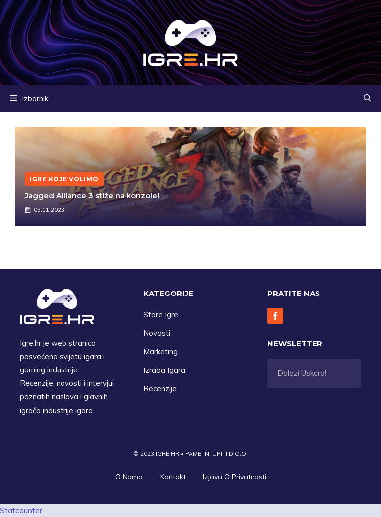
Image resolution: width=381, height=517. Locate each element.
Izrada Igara (164, 370)
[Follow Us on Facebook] (275, 316)
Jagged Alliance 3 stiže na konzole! (92, 195)
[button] (367, 98)
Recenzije (160, 388)
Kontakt (173, 476)
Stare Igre (160, 314)
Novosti (156, 333)
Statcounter (21, 510)
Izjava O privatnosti (234, 476)
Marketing (160, 351)
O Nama (129, 476)
